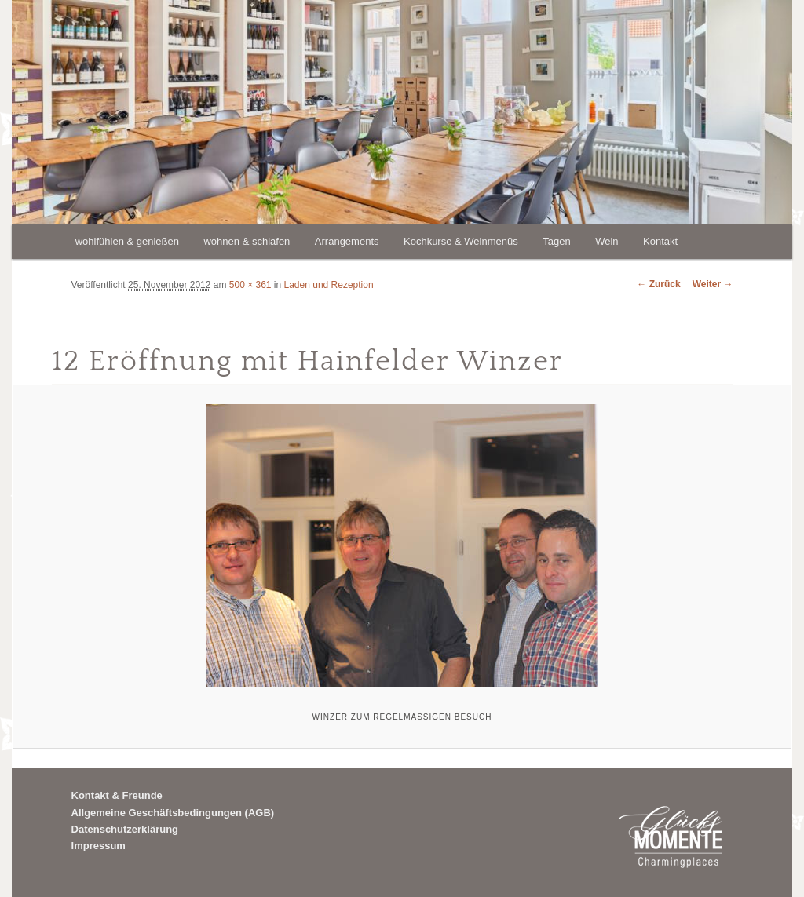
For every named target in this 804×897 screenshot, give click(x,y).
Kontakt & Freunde (117, 795)
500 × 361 (250, 284)
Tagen (556, 241)
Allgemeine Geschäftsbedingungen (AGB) (173, 813)
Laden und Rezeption (329, 284)
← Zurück (658, 284)
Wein (606, 241)
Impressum (98, 845)
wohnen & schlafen (246, 241)
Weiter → (713, 284)
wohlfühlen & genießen (127, 241)
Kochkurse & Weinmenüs (461, 241)
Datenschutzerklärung (125, 829)
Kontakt (660, 241)
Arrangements (347, 241)
